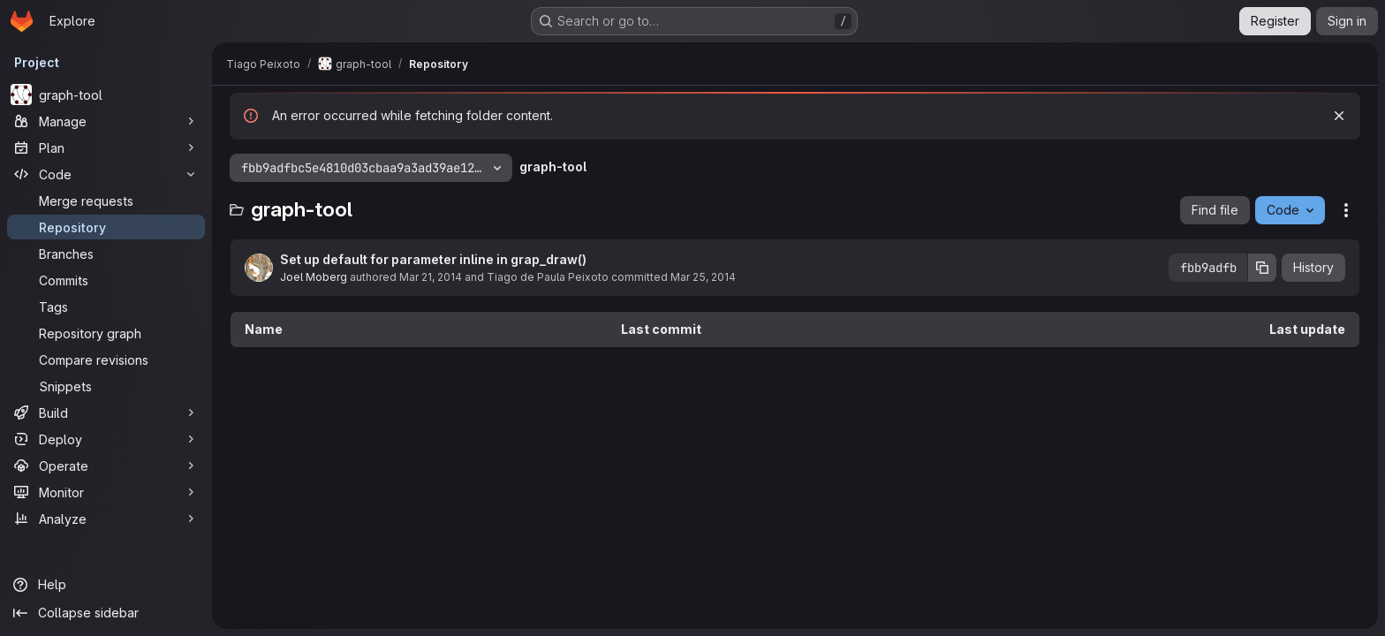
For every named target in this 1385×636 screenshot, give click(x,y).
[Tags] (106, 306)
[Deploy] (106, 439)
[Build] (106, 412)
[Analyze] (106, 518)
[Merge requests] (106, 200)
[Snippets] (106, 386)
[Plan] (106, 147)
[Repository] (106, 227)
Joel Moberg (313, 277)
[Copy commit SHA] (1262, 268)
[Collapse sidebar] (106, 613)
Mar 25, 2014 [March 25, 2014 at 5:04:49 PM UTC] (703, 277)
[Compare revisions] (106, 359)
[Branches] (106, 253)
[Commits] (106, 280)
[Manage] (106, 121)
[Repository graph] (106, 333)
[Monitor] (106, 492)
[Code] (106, 174)
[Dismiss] (1339, 115)
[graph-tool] (106, 94)
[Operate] (106, 465)
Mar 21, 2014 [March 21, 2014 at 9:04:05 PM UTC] (430, 277)
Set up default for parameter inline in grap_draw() (433, 259)
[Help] (106, 584)
